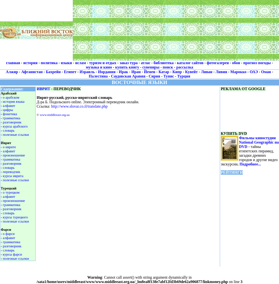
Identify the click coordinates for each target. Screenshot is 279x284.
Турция (183, 76)
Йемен (149, 72)
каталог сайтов (190, 63)
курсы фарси (12, 254)
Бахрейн (53, 72)
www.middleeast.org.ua (55, 115)
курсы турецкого (15, 217)
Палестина (98, 76)
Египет (70, 72)
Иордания (106, 72)
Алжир (12, 72)
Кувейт (191, 72)
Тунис (169, 76)
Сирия (154, 76)
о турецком (11, 192)
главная (13, 63)
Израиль (87, 72)
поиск (168, 67)
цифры (8, 110)
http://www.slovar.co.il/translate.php (79, 106)
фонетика (10, 114)
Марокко (238, 72)
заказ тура (129, 63)
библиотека (164, 63)
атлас (145, 63)
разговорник (12, 122)
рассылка (184, 67)
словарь (9, 130)
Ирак (123, 72)
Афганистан (32, 72)
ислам (80, 63)
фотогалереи (218, 63)
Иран (136, 72)
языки (66, 63)
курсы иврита (13, 176)
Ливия (221, 72)
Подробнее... (250, 164)
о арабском (11, 97)
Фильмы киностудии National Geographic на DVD (259, 142)
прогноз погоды (257, 63)
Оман (266, 72)
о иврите (9, 147)
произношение (14, 155)
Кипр (177, 72)
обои (236, 63)
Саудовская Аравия (128, 76)
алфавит (9, 106)
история (30, 63)
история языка (14, 101)
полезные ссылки (16, 135)
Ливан (206, 72)
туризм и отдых (102, 63)
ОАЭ (254, 72)
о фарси (9, 234)
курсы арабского (15, 126)
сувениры (150, 67)
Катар (163, 72)
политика (49, 63)
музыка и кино (99, 67)
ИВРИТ (43, 89)
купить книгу (127, 67)
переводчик (11, 172)
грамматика (11, 118)
